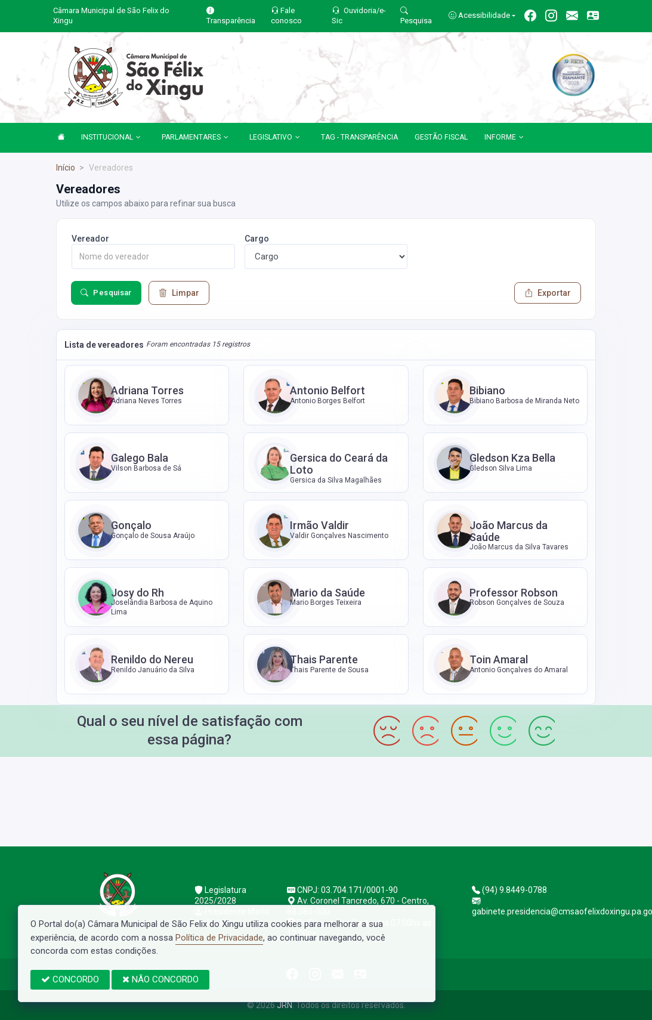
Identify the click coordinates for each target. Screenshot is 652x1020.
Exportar (547, 293)
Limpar (179, 293)
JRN (284, 1005)
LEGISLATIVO (274, 138)
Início (65, 167)
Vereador (90, 238)
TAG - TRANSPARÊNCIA (359, 137)
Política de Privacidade (219, 937)
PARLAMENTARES (195, 138)
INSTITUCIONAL (111, 138)
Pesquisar (106, 293)
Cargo (257, 238)
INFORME (504, 138)
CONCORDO (70, 979)
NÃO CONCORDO (160, 979)
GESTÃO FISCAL (441, 137)
